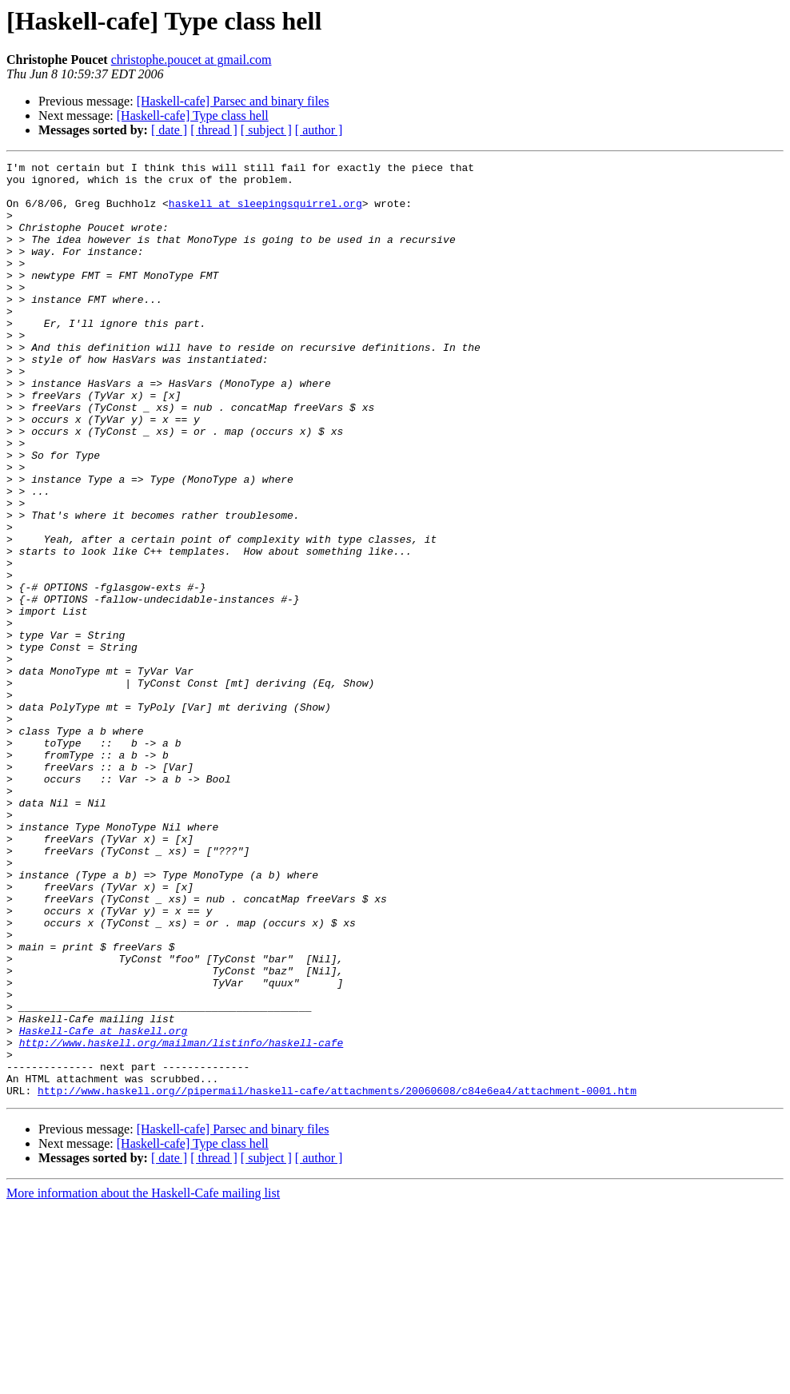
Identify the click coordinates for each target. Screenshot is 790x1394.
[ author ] (319, 130)
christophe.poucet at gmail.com (191, 59)
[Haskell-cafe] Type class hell (193, 115)
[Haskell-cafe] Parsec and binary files (233, 101)
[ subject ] (266, 130)
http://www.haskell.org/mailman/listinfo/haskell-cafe (181, 1220)
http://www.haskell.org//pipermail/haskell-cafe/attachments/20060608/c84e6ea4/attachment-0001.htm (337, 1277)
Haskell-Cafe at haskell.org (103, 1205)
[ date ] (169, 130)
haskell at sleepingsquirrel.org (265, 212)
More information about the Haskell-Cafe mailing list (143, 1380)
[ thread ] (213, 130)
